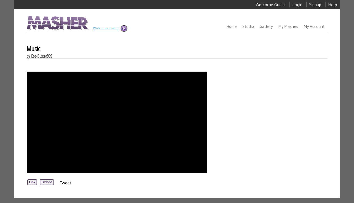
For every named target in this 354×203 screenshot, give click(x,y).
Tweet (65, 183)
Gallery (266, 26)
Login (297, 4)
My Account (314, 26)
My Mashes (288, 26)
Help (332, 4)
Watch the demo (110, 28)
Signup (315, 4)
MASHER (57, 23)
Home (232, 26)
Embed (46, 182)
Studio (248, 26)
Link (32, 182)
